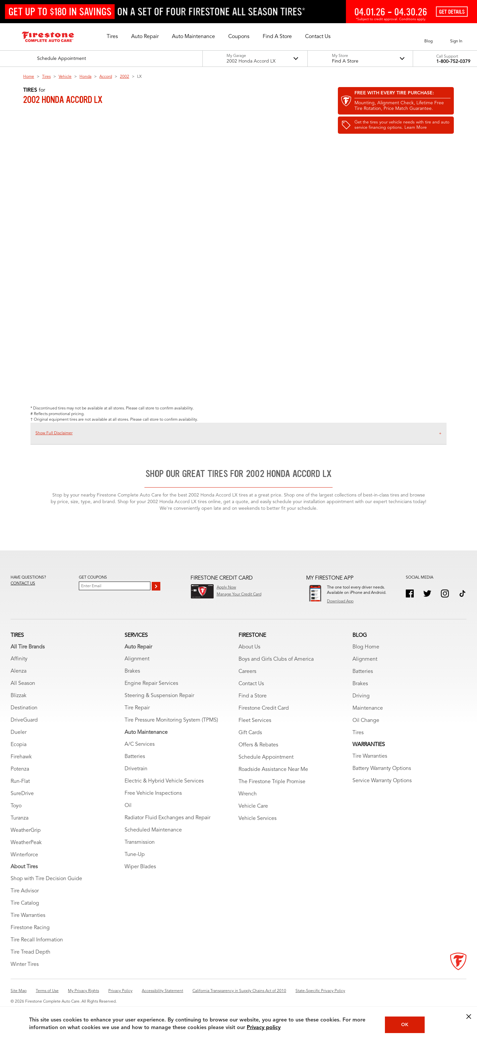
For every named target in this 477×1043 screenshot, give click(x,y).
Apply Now (226, 588)
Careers (247, 671)
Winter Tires (25, 964)
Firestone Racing (30, 927)
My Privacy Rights (83, 991)
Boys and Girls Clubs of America (276, 659)
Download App (340, 601)
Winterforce (24, 855)
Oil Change (365, 720)
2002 (124, 77)
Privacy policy (264, 1027)
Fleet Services (254, 720)
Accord (105, 77)
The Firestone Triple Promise (271, 781)
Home (28, 77)
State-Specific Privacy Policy (320, 991)
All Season (23, 683)
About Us (249, 647)
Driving (361, 696)
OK (404, 1024)
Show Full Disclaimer (54, 433)
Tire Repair (137, 708)
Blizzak (18, 695)
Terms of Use (47, 991)
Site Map (18, 991)
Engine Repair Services (151, 683)
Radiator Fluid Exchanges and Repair (167, 818)
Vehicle (65, 77)
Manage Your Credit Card (239, 594)
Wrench (247, 794)
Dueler (18, 732)
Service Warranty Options (382, 780)
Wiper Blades (140, 867)
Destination (24, 708)
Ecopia (18, 744)
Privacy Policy (120, 991)
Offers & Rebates (258, 745)
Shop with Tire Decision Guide (46, 878)
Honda (85, 77)
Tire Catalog (25, 903)
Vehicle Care (253, 806)
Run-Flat (20, 781)
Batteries (135, 756)
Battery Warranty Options (381, 768)
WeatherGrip (26, 830)
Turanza (19, 818)
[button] (112, 36)
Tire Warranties (28, 915)
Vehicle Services (257, 818)
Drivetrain (136, 769)
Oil (128, 805)
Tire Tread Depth (30, 952)
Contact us (23, 584)
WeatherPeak (26, 842)
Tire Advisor (25, 891)
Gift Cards (250, 732)
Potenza (20, 769)
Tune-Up (135, 854)
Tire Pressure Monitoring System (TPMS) (171, 720)
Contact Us (251, 684)
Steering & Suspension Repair (159, 695)
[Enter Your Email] (114, 586)
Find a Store (252, 696)
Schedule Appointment (265, 757)
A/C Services (140, 744)
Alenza (18, 671)
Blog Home (365, 647)
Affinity (19, 659)
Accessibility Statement (162, 991)
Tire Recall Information (37, 940)
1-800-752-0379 (453, 61)
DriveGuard (24, 720)
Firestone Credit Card (263, 708)
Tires (46, 77)
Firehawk (21, 757)
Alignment (137, 659)
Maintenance (367, 708)
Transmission (140, 842)
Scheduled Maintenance (153, 830)
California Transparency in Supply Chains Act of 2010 (239, 991)
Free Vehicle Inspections (153, 793)
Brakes (132, 671)
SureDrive (22, 793)
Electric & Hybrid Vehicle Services (164, 781)
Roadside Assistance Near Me (273, 769)
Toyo (16, 806)
